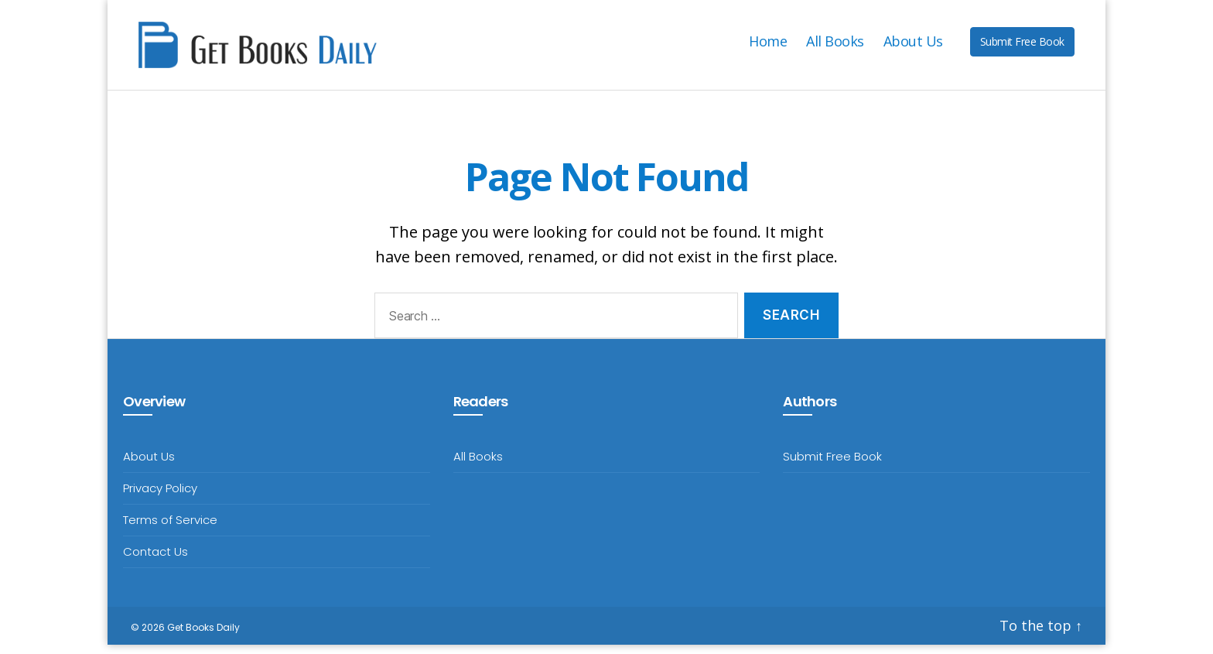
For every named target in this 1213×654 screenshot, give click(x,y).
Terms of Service (170, 529)
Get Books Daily (203, 636)
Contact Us (155, 561)
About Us (913, 46)
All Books (835, 46)
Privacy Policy (160, 497)
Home (768, 46)
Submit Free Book (1022, 46)
